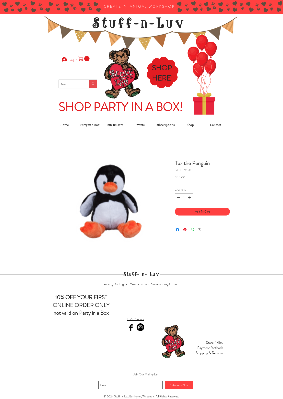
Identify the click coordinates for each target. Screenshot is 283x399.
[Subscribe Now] (179, 385)
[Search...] (71, 84)
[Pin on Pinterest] (185, 229)
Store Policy (214, 342)
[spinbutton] (184, 197)
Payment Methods (210, 347)
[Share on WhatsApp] (192, 229)
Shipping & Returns (209, 352)
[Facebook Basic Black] (130, 327)
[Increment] (189, 197)
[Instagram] (140, 327)
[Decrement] (178, 197)
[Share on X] (200, 229)
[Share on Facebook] (177, 229)
